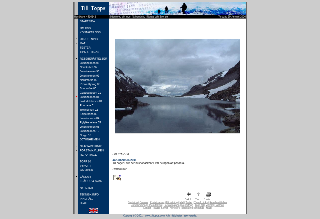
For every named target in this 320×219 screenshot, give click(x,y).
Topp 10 (199, 205)
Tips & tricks (201, 202)
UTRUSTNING (88, 39)
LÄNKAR (85, 176)
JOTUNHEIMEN (89, 139)
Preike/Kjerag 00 (89, 84)
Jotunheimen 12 (89, 130)
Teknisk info (187, 207)
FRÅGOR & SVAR (90, 180)
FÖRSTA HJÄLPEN (91, 150)
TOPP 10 (85, 161)
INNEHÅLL (86, 198)
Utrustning (172, 202)
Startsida (133, 202)
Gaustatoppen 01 (90, 92)
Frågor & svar (160, 207)
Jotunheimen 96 (89, 62)
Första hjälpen (172, 205)
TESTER (84, 47)
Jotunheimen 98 (89, 71)
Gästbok (219, 205)
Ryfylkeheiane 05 (90, 122)
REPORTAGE (88, 154)
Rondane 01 (87, 105)
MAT (82, 43)
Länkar (147, 207)
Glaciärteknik (155, 205)
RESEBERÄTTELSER (93, 58)
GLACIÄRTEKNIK (90, 146)
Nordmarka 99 (88, 79)
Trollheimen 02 (88, 109)
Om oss (144, 202)
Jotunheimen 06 (89, 126)
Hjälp (209, 207)
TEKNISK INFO (89, 194)
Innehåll (199, 207)
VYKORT (85, 165)
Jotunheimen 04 (89, 118)
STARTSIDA (87, 21)
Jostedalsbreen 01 (90, 101)
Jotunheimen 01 (89, 96)
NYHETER (86, 187)
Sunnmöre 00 (87, 88)
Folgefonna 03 (88, 113)
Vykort (209, 205)
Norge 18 (85, 135)
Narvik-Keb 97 (88, 67)
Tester (189, 202)
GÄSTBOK (86, 169)
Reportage (187, 205)
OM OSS (85, 28)
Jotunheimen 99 (89, 75)
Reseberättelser (218, 202)
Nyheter (174, 207)
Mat (182, 202)
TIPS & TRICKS (89, 51)
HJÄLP (83, 202)
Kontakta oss (157, 202)
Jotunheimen (138, 205)
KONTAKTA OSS (89, 32)
